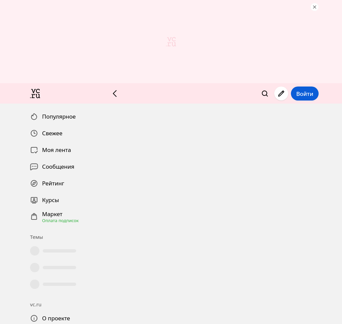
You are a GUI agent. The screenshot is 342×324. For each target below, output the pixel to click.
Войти (304, 94)
